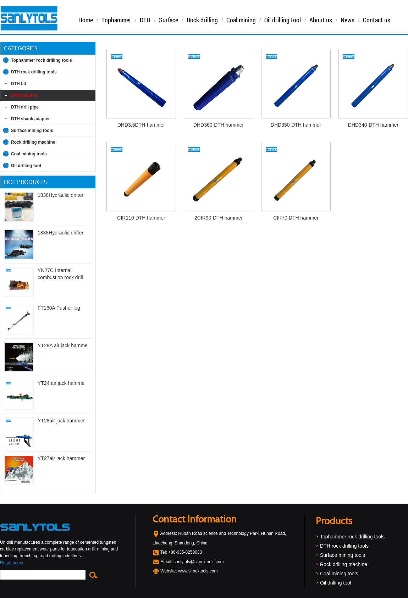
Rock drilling (202, 20)
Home (85, 20)
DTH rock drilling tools (34, 72)
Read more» (11, 562)
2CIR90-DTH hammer (218, 218)
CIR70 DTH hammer (296, 218)
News (347, 20)
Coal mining (241, 20)
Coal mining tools (29, 153)
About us (320, 20)
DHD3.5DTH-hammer (141, 125)
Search (93, 575)
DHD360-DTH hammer (218, 125)
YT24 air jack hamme (61, 383)
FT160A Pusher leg (59, 308)
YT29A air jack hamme (63, 345)
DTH (145, 20)
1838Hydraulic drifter (60, 195)
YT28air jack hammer (61, 420)
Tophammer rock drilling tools (41, 60)
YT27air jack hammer (61, 458)
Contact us (376, 20)
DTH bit (18, 83)
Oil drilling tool (282, 20)
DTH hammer (24, 95)
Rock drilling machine (33, 142)
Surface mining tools (32, 130)
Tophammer (116, 20)
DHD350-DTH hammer (296, 125)
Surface (168, 20)
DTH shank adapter (30, 118)
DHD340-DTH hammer (373, 125)
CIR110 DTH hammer (141, 218)
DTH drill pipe (25, 107)
